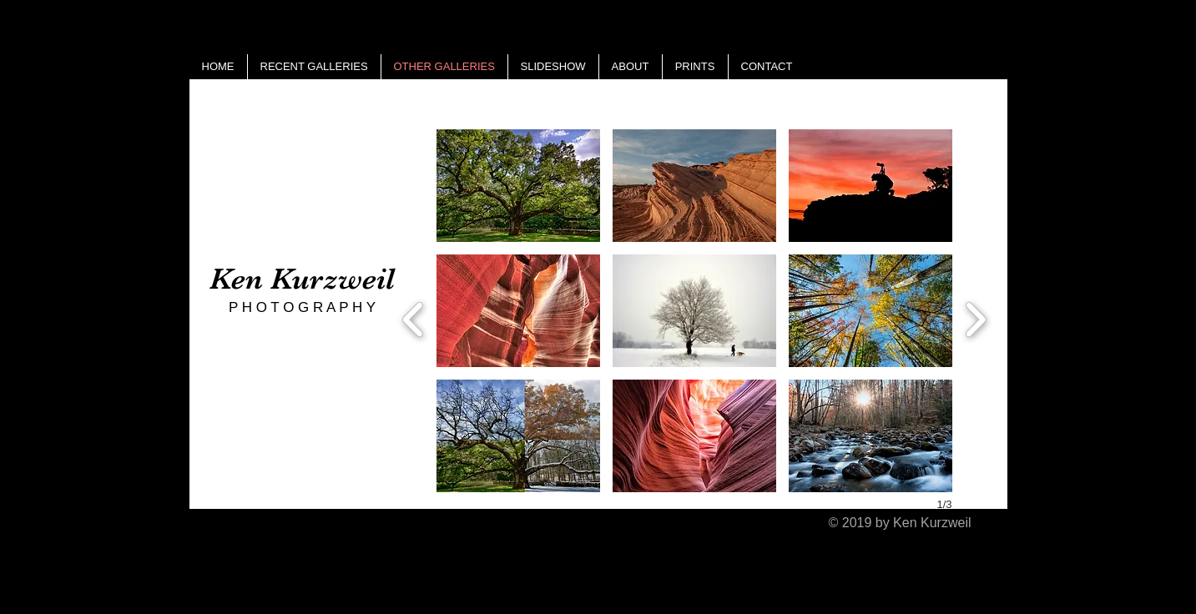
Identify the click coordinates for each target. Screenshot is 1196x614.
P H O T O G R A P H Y (302, 307)
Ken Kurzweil (302, 278)
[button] (518, 185)
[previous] (413, 317)
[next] (975, 317)
